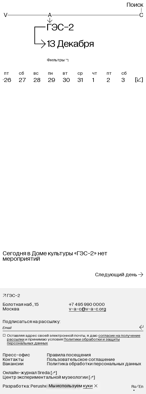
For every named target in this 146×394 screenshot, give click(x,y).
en (141, 386)
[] (139, 80)
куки (88, 386)
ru (134, 386)
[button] (10, 76)
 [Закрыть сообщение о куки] (96, 386)
